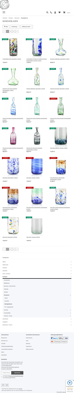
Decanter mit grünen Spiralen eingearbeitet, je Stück (10, 89)
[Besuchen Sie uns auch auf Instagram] (7, 385)
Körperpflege (7, 313)
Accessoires (7, 280)
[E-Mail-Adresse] (6, 373)
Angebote (5, 322)
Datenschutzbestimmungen (16, 376)
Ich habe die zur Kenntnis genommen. (13, 376)
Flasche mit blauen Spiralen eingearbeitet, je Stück (13, 119)
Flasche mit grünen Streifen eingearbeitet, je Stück (60, 119)
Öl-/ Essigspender (9, 307)
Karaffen (7, 301)
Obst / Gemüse (6, 273)
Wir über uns (4, 340)
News (2, 352)
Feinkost (5, 267)
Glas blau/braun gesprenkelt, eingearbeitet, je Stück (57, 178)
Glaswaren (6, 295)
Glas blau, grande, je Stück (33, 177)
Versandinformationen (7, 349)
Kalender (6, 289)
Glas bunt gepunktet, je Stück (10, 237)
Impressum (29, 346)
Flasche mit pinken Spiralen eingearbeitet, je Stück (13, 148)
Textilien (6, 292)
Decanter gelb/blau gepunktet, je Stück (59, 59)
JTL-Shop (65, 392)
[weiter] (16, 31)
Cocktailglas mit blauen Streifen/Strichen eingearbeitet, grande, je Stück (36, 59)
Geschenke (5, 319)
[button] (55, 12)
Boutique (5, 276)
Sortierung (14, 26)
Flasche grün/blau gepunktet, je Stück (59, 88)
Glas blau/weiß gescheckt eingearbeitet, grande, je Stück (60, 208)
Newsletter (4, 355)
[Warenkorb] (66, 12)
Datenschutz (29, 337)
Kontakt (3, 343)
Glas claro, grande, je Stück (33, 237)
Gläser (6, 298)
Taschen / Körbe (8, 316)
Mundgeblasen (8, 304)
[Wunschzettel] (59, 12)
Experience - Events (7, 324)
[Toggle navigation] (4, 12)
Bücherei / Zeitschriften (10, 286)
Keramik (6, 310)
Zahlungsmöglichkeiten (7, 346)
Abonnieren (17, 372)
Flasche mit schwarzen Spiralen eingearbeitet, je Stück (34, 148)
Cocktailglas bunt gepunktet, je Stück (12, 59)
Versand (20, 388)
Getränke (5, 270)
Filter (6, 26)
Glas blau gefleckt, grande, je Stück (58, 148)
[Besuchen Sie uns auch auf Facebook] (3, 385)
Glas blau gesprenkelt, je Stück (10, 177)
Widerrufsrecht (29, 349)
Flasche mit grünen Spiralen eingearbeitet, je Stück (36, 119)
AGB (27, 340)
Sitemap (28, 343)
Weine (4, 261)
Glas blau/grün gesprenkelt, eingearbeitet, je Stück (36, 208)
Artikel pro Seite (26, 26)
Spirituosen (5, 264)
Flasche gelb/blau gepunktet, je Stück (35, 88)
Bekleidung (6, 283)
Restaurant (4, 337)
